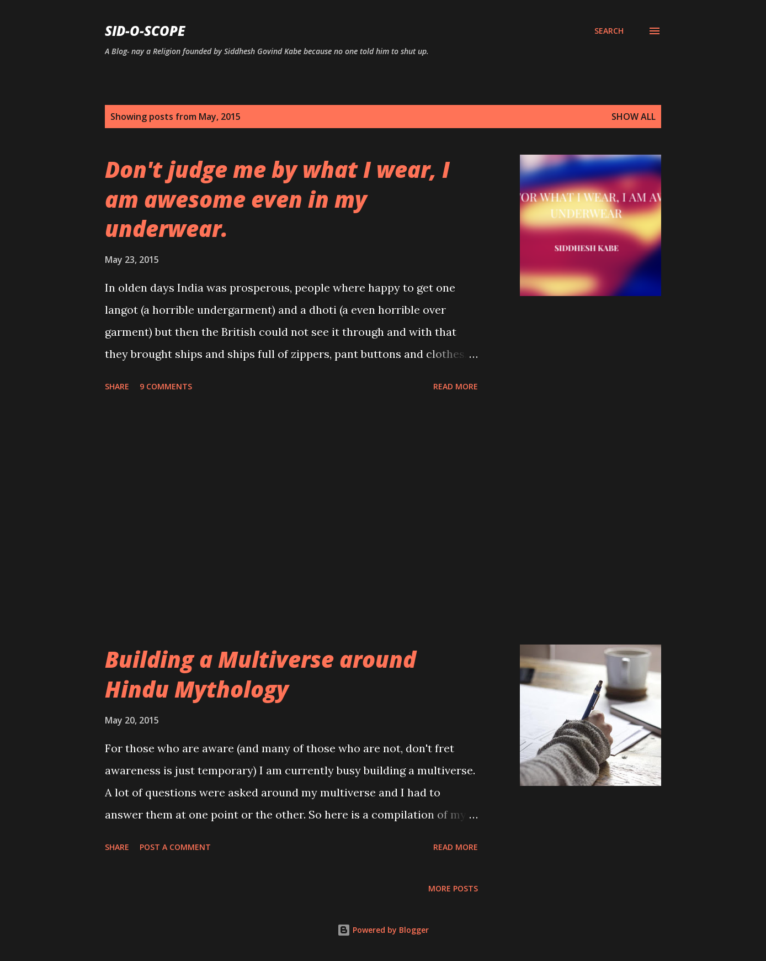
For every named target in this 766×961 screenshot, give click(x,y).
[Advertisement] (291, 520)
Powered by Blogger (383, 930)
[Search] (609, 31)
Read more (455, 386)
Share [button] (117, 386)
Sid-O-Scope (145, 31)
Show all (633, 116)
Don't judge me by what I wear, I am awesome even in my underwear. (277, 199)
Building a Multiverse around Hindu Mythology (260, 674)
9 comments (166, 386)
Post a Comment (175, 847)
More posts (453, 888)
